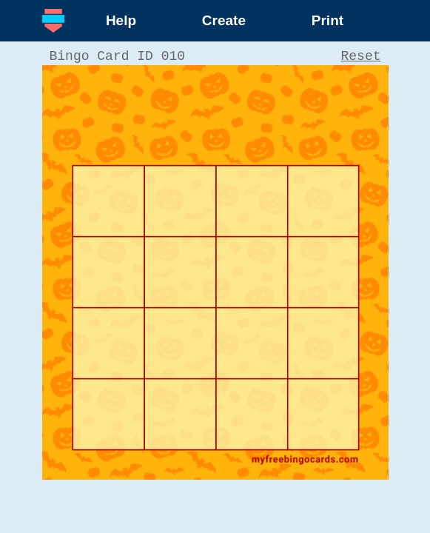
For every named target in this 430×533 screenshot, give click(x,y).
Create (224, 20)
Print (327, 20)
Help (121, 20)
